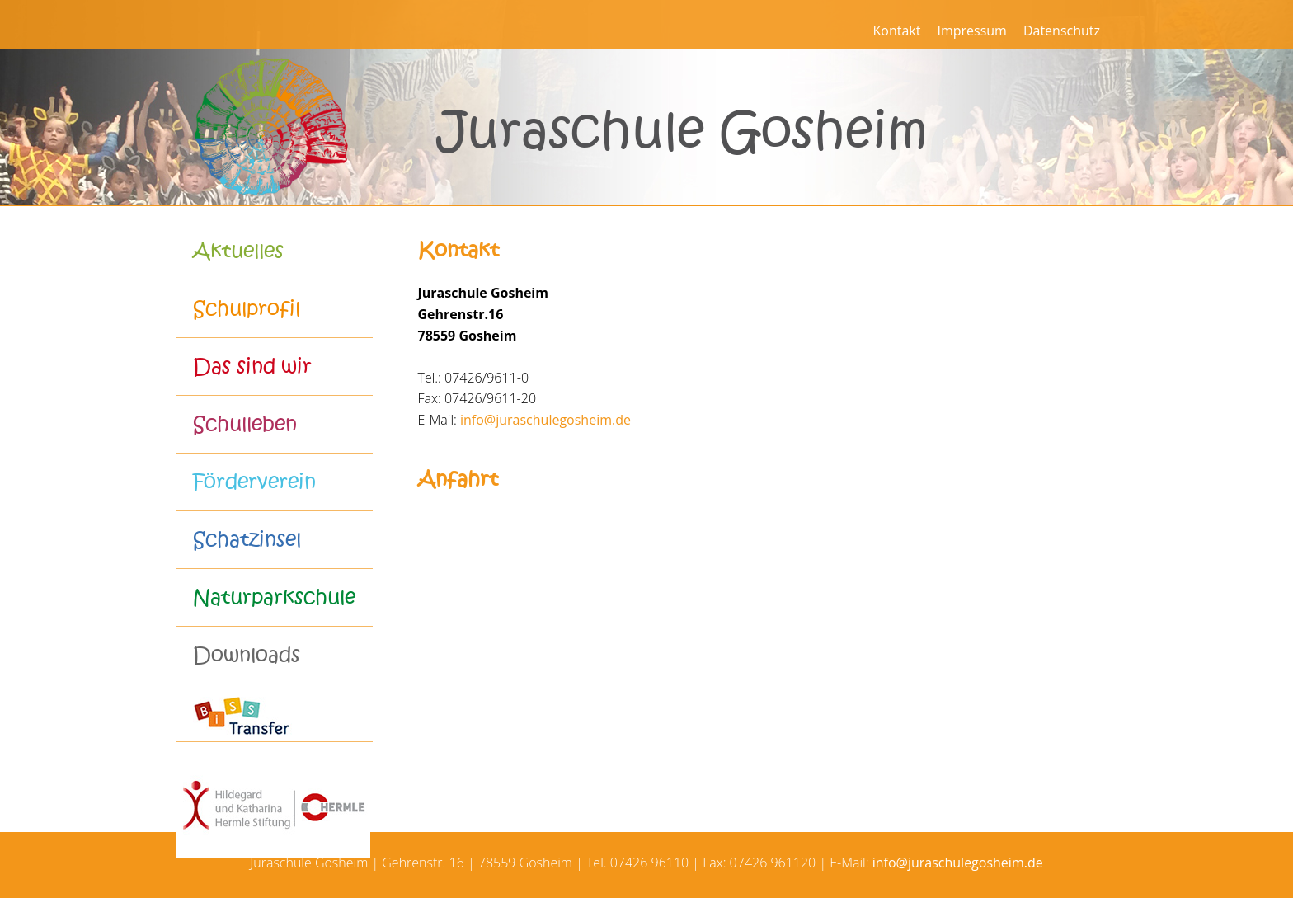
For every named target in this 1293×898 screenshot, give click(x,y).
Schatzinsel (247, 539)
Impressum (971, 30)
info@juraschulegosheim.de (545, 420)
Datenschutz (1061, 30)
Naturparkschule (274, 597)
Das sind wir (252, 366)
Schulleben (245, 424)
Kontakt (896, 30)
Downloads (246, 655)
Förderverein (254, 482)
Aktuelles (238, 251)
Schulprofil (246, 308)
